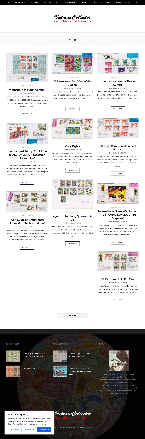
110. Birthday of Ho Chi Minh (117, 279)
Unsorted (19, 2)
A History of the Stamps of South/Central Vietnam (34, 355)
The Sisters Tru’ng (31, 368)
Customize (14, 430)
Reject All (29, 430)
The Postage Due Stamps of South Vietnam (80, 355)
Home (8, 2)
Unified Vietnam (88, 2)
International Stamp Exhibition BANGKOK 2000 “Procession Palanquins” (27, 155)
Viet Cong (105, 2)
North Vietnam (50, 2)
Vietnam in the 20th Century (27, 89)
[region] (29, 422)
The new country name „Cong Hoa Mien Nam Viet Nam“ (80, 371)
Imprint (119, 2)
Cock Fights (72, 146)
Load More (72, 315)
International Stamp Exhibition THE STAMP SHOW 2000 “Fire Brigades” (117, 215)
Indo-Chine (33, 2)
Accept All (44, 430)
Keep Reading (27, 113)
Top (72, 434)
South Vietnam (69, 2)
